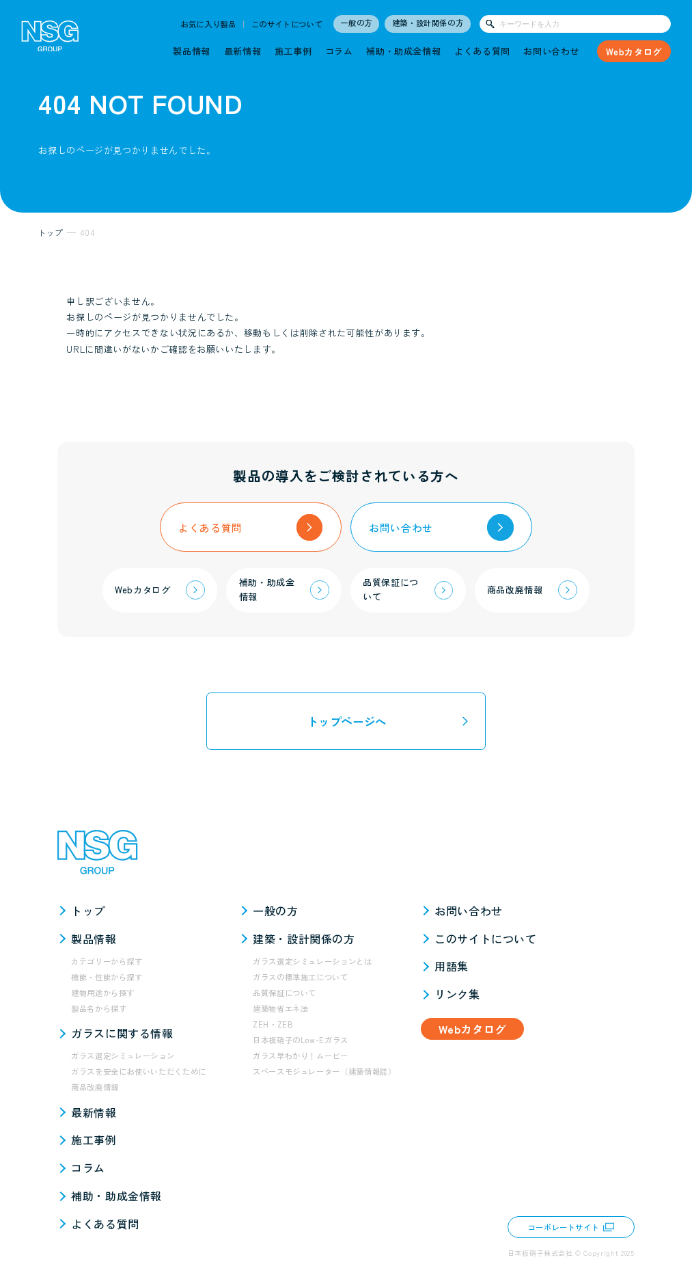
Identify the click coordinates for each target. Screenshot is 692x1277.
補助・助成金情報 (403, 50)
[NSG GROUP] (50, 39)
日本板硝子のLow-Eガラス (300, 1039)
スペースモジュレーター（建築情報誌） (324, 1071)
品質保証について (284, 992)
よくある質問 (482, 50)
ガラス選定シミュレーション (122, 1055)
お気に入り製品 (208, 23)
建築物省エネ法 (281, 1008)
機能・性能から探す (107, 976)
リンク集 (457, 994)
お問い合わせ (551, 50)
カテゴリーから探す (107, 961)
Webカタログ (634, 51)
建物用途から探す (103, 992)
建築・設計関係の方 (428, 22)
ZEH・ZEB (273, 1024)
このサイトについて (287, 23)
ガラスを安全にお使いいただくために (138, 1071)
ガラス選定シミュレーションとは (312, 961)
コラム (339, 50)
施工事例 (293, 50)
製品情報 (191, 50)
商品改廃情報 (95, 1086)
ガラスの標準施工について (300, 976)
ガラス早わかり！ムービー (300, 1055)
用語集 (451, 966)
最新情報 (243, 50)
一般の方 (356, 22)
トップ (88, 910)
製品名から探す (99, 1008)
